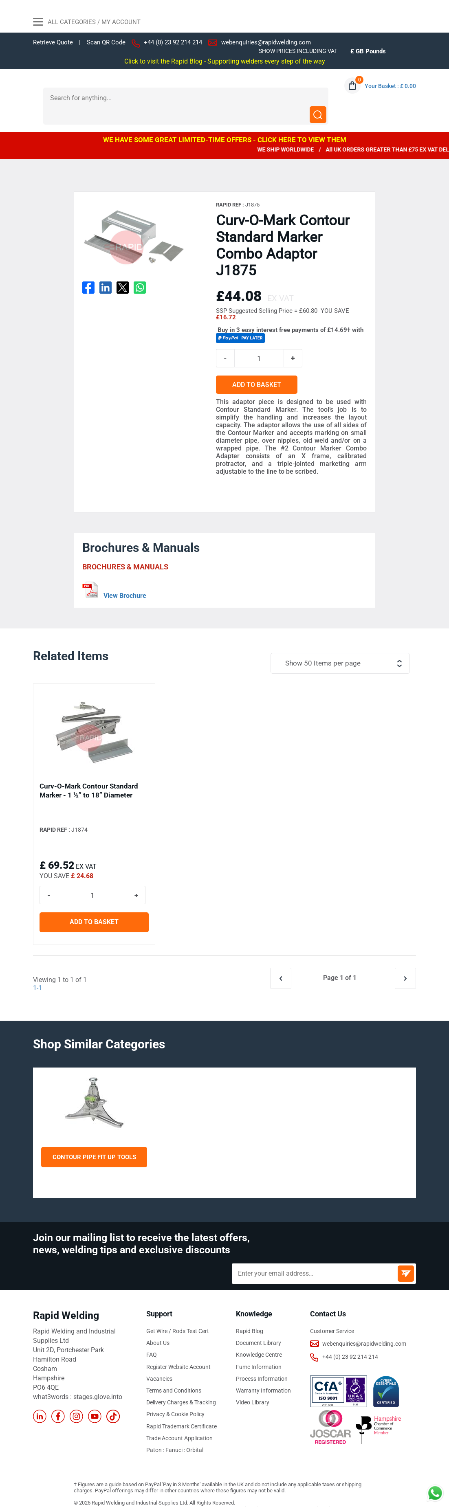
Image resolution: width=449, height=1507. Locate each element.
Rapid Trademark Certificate (181, 1409)
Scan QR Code (106, 43)
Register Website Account (178, 1350)
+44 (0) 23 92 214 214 (173, 42)
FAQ (151, 1338)
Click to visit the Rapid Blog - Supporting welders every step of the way (225, 61)
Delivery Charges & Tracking (181, 1385)
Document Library (258, 1326)
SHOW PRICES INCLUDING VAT (298, 51)
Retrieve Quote (53, 42)
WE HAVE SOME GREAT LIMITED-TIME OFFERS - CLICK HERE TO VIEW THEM (224, 123)
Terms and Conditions (173, 1374)
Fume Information (259, 1350)
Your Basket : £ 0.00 (390, 86)
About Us (157, 1326)
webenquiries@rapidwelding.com (266, 42)
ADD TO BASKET (260, 368)
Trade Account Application (179, 1421)
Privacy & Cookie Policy (175, 1397)
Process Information (262, 1362)
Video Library (252, 1385)
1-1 (37, 971)
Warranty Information (263, 1374)
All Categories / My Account (87, 23)
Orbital (194, 1433)
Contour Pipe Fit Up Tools (94, 1140)
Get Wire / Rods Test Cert (177, 1314)
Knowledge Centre (259, 1338)
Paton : (155, 1433)
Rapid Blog (249, 1314)
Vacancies (159, 1362)
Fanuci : (175, 1433)
